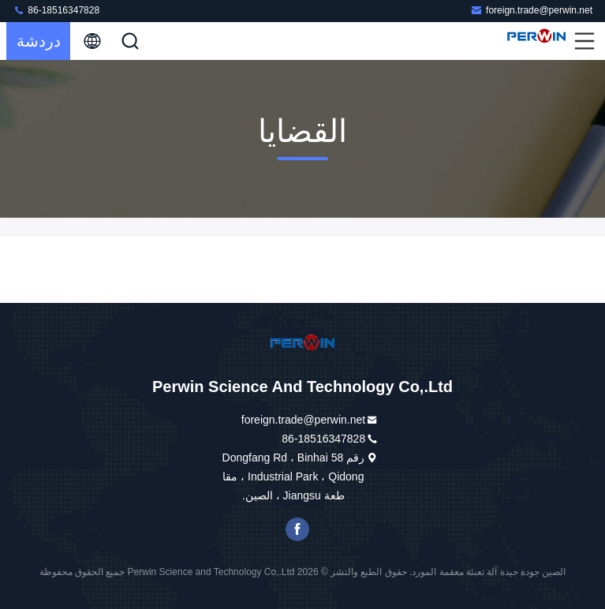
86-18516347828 (56, 10)
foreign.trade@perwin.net (531, 10)
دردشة (39, 41)
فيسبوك (297, 529)
